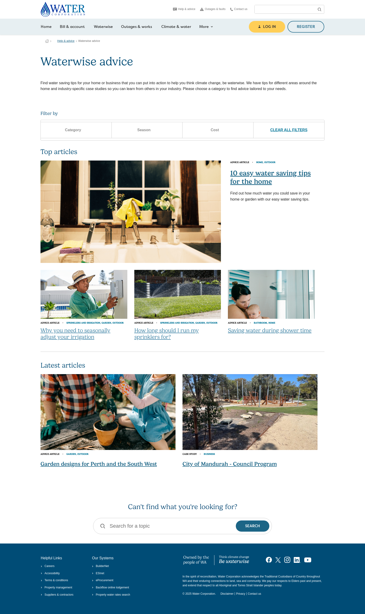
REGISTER (306, 26)
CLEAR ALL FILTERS (289, 130)
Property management (56, 587)
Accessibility (50, 573)
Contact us (238, 9)
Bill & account (72, 26)
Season (147, 130)
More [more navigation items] (206, 27)
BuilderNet (100, 566)
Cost (218, 130)
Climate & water (176, 26)
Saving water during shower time (269, 330)
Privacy (240, 593)
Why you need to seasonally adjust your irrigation (75, 333)
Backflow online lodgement (110, 587)
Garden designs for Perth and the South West (99, 464)
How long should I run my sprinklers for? (166, 333)
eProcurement (102, 580)
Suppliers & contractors (57, 594)
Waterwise (103, 26)
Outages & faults (213, 9)
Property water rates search (111, 594)
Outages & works (136, 26)
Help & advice (184, 9)
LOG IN (267, 26)
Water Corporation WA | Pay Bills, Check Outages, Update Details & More (47, 41)
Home (46, 26)
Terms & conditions (54, 580)
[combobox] (285, 9)
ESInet (98, 573)
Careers (47, 566)
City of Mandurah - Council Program (229, 464)
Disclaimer (226, 593)
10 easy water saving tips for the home (270, 177)
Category (76, 130)
